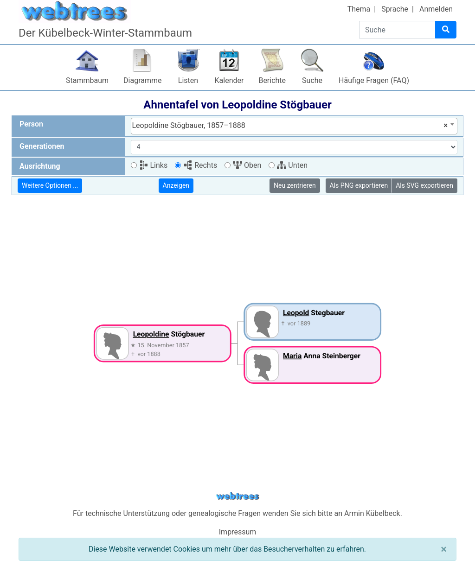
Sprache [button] (394, 9)
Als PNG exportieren (359, 185)
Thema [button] (359, 9)
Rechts (200, 165)
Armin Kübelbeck (372, 513)
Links (153, 165)
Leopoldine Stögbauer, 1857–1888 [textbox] (290, 125)
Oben (247, 165)
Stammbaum (87, 80)
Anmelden (436, 9)
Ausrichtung (39, 166)
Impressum (238, 532)
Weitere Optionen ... (50, 185)
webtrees (237, 496)
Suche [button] (312, 80)
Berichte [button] (272, 80)
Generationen (41, 146)
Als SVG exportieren (424, 185)
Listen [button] (188, 80)
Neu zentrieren (295, 185)
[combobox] (294, 126)
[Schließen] (443, 549)
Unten (292, 165)
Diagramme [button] (142, 80)
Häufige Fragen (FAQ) (374, 80)
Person (31, 124)
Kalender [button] (229, 80)
